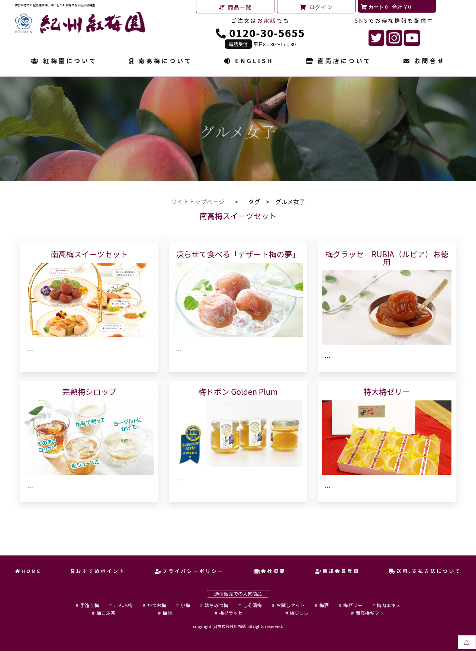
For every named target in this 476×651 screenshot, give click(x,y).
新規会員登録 (337, 570)
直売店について (339, 61)
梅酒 (324, 605)
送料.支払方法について (425, 570)
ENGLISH (248, 61)
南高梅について (160, 61)
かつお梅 (156, 605)
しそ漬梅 (252, 605)
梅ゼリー (352, 605)
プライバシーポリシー (189, 570)
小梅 (185, 605)
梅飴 (167, 612)
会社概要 (270, 570)
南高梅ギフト (370, 612)
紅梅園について (64, 61)
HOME (28, 570)
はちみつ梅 (216, 605)
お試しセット (290, 605)
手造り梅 (89, 605)
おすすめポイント (98, 570)
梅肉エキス (389, 605)
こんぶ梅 (122, 605)
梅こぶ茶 (105, 612)
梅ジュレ (299, 612)
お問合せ (424, 61)
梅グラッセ (231, 612)
